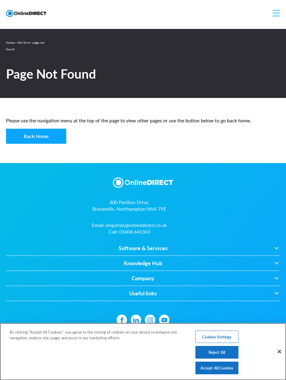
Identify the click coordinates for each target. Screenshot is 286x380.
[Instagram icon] (150, 320)
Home (10, 42)
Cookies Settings (217, 338)
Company (143, 278)
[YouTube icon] (164, 320)
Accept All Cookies (217, 369)
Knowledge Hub (143, 263)
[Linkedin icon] (136, 320)
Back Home (36, 136)
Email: (129, 224)
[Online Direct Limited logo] (26, 13)
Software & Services (143, 248)
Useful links (143, 293)
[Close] (279, 352)
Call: (129, 231)
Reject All (217, 353)
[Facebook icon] (122, 320)
